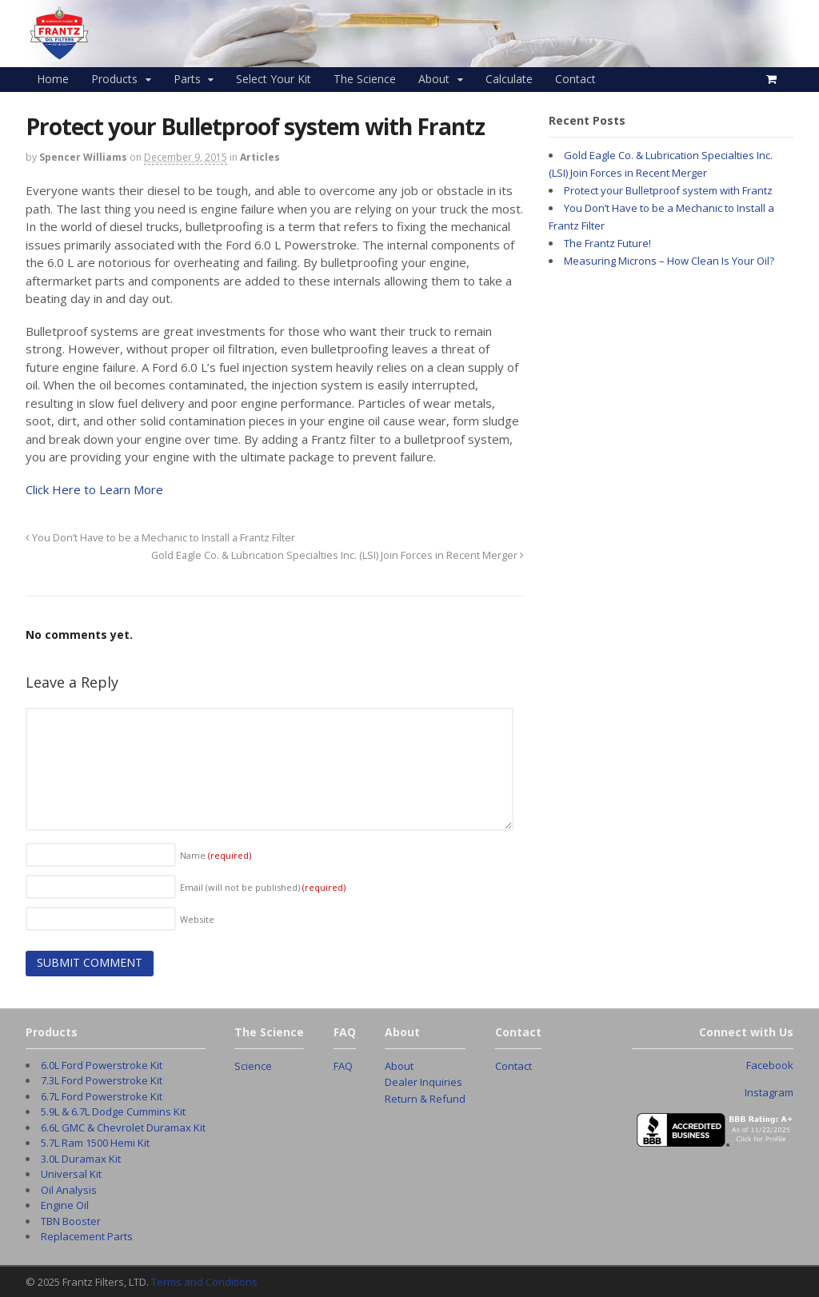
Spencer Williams (83, 157)
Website (197, 919)
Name (215, 855)
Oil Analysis (69, 1190)
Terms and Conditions (204, 1282)
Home (53, 78)
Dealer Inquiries (423, 1082)
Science (253, 1066)
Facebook (769, 1065)
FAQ (343, 1066)
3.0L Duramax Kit (81, 1158)
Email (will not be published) (263, 887)
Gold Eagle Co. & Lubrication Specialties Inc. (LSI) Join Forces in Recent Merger (337, 555)
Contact (575, 78)
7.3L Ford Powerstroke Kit (101, 1080)
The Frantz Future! (607, 243)
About (433, 78)
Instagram (769, 1092)
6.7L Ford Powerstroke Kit (101, 1096)
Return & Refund (425, 1098)
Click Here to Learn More (94, 489)
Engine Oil (65, 1205)
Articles (260, 157)
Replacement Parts (87, 1236)
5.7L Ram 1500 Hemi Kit (95, 1142)
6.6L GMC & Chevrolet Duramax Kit (123, 1127)
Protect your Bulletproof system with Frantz (668, 190)
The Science (365, 78)
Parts (187, 78)
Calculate (509, 78)
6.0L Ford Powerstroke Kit (101, 1065)
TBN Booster (71, 1221)
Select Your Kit (273, 78)
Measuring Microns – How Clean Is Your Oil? (669, 260)
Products (114, 78)
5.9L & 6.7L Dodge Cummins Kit (113, 1111)
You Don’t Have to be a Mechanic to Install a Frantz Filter (160, 538)
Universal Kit (71, 1174)
